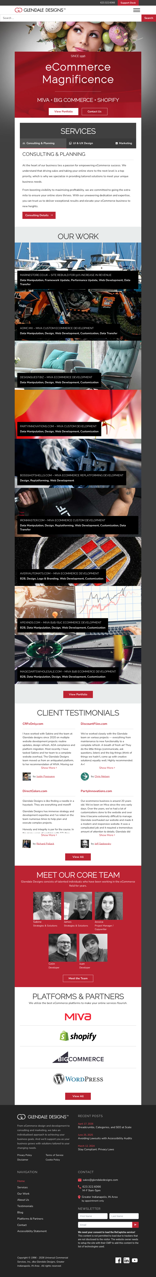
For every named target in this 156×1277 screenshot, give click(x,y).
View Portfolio (63, 111)
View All (78, 857)
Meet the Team (78, 978)
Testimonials (25, 1206)
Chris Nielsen (102, 776)
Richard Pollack (45, 843)
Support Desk (128, 2)
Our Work (23, 1194)
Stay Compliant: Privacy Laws (96, 1149)
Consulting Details (39, 215)
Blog (20, 1212)
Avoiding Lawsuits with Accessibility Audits (105, 1138)
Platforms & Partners (30, 1219)
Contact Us (94, 111)
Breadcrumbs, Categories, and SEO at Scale (105, 1127)
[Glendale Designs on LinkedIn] (126, 1263)
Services (22, 1187)
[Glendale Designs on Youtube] (135, 1263)
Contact (22, 1225)
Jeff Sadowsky (103, 843)
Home (21, 1181)
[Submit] (135, 1225)
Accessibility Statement (32, 1231)
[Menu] (136, 10)
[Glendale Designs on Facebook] (118, 1263)
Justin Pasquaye (45, 776)
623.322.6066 (107, 2)
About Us (23, 1200)
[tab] (43, 143)
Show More (49, 768)
